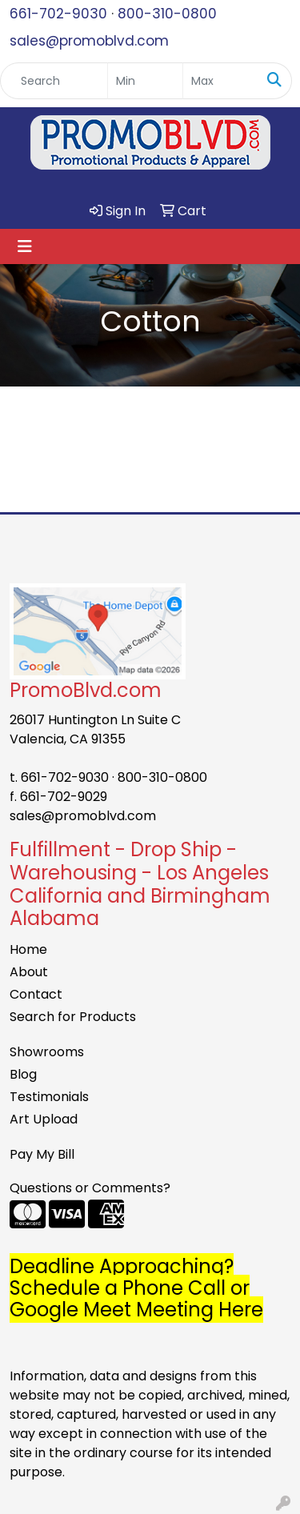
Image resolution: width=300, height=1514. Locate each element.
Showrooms (47, 1052)
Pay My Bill (42, 1154)
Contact (36, 994)
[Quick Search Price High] (220, 80)
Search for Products (73, 1016)
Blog (23, 1074)
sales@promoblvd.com (89, 40)
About (29, 972)
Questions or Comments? (90, 1188)
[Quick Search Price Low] (145, 80)
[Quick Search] (54, 80)
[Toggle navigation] (25, 246)
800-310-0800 (167, 13)
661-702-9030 (58, 13)
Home (28, 949)
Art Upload (44, 1119)
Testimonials (49, 1096)
